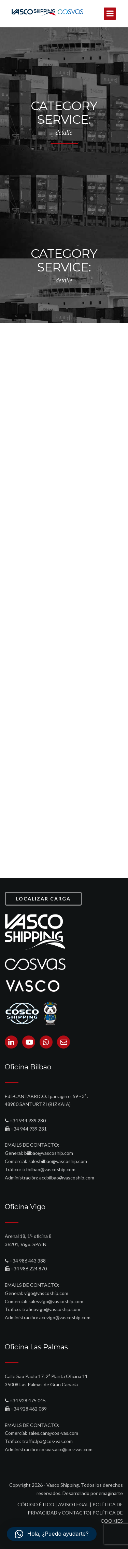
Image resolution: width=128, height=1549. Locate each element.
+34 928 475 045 (28, 1400)
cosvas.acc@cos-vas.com (66, 1449)
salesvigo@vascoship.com (55, 1301)
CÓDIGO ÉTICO (35, 1504)
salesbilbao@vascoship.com (57, 1161)
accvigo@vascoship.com (64, 1317)
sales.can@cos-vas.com (53, 1433)
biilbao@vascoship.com (48, 1153)
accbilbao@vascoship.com (66, 1177)
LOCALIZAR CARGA (43, 899)
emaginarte (111, 1493)
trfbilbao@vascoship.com (48, 1169)
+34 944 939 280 (28, 1120)
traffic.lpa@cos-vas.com (47, 1441)
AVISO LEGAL (73, 1504)
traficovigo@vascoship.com (51, 1309)
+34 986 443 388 (28, 1261)
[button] (52, 1534)
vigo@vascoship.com (46, 1293)
